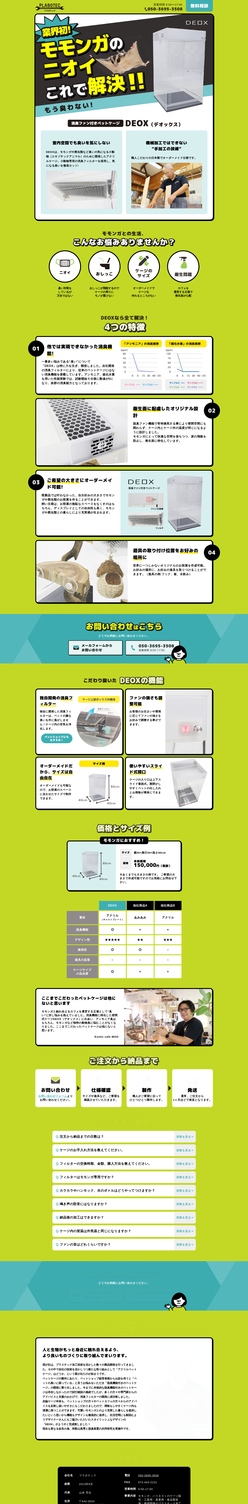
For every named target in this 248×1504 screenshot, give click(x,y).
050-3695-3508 (148, 1434)
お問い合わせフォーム (52, 1096)
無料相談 (199, 6)
